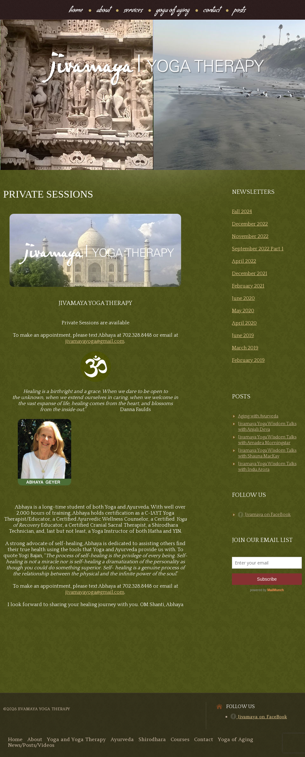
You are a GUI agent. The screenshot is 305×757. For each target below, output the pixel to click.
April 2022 (244, 261)
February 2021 (248, 286)
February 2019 (248, 360)
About (103, 11)
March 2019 (245, 348)
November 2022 (250, 236)
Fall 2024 (242, 211)
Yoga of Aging (235, 739)
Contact (211, 11)
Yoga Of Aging (172, 11)
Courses (180, 739)
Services (133, 11)
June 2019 (243, 335)
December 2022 (250, 224)
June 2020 (243, 298)
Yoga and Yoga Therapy (76, 739)
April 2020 (244, 323)
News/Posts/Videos (31, 745)
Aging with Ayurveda (258, 416)
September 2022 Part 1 (257, 249)
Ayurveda (122, 739)
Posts (239, 11)
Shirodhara (152, 739)
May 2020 (243, 311)
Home (76, 11)
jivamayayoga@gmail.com (94, 341)
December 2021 (249, 273)
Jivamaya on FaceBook (264, 514)
